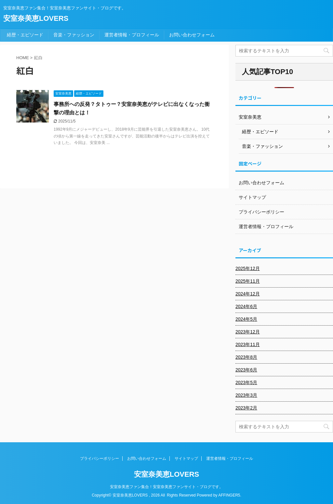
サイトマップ (252, 197)
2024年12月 (247, 293)
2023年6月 (246, 369)
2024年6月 (246, 306)
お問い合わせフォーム (192, 34)
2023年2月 (246, 407)
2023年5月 (246, 382)
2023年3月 (246, 395)
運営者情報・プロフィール (131, 34)
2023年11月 (247, 344)
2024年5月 (246, 319)
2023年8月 (246, 357)
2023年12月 (247, 331)
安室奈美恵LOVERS (35, 18)
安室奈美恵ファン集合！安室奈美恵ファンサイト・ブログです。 (166, 487)
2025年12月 (247, 268)
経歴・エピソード (25, 34)
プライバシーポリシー (261, 211)
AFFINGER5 (229, 495)
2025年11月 (247, 281)
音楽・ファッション (73, 34)
